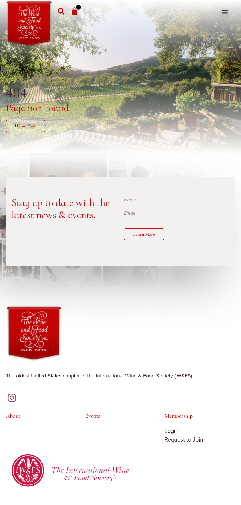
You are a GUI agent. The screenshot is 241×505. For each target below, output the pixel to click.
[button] (224, 12)
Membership (179, 416)
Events (92, 416)
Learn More (144, 234)
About (13, 416)
